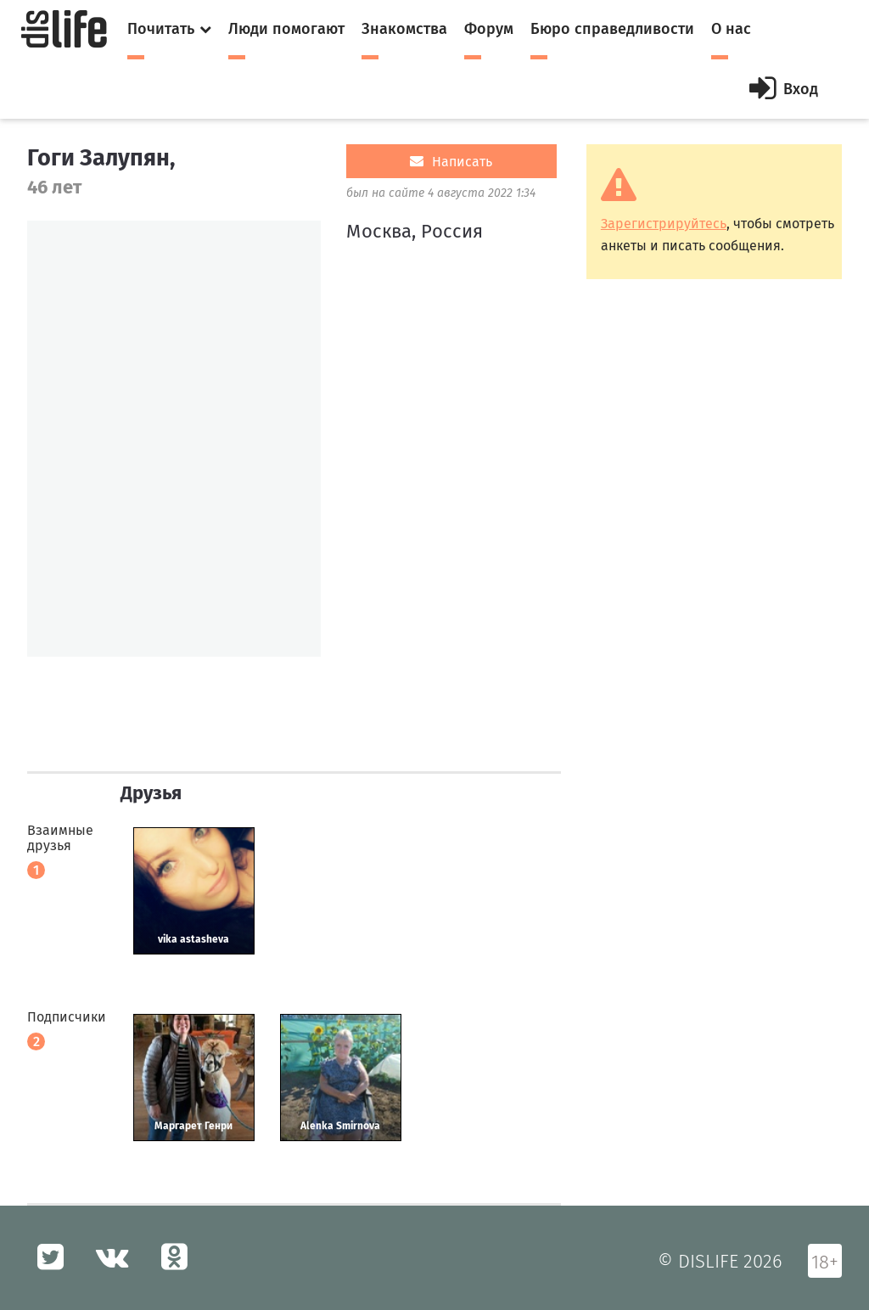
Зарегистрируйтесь (663, 224)
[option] (174, 439)
